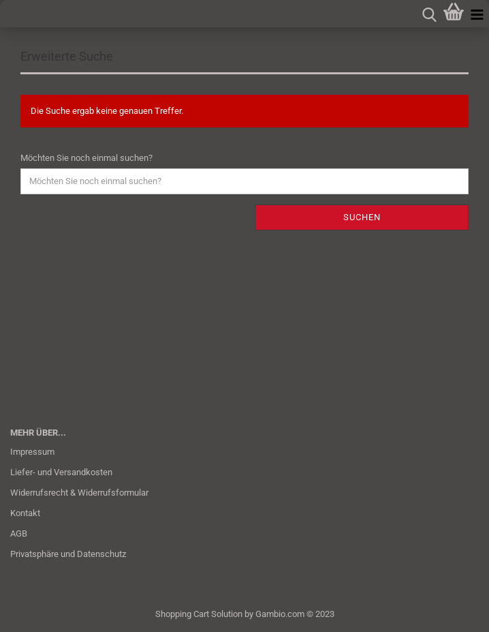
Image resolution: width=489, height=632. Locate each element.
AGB (18, 533)
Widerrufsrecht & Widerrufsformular (79, 492)
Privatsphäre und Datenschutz (68, 554)
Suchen (362, 217)
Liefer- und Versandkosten (61, 472)
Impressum (32, 452)
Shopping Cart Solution (198, 614)
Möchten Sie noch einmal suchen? (86, 158)
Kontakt (25, 513)
